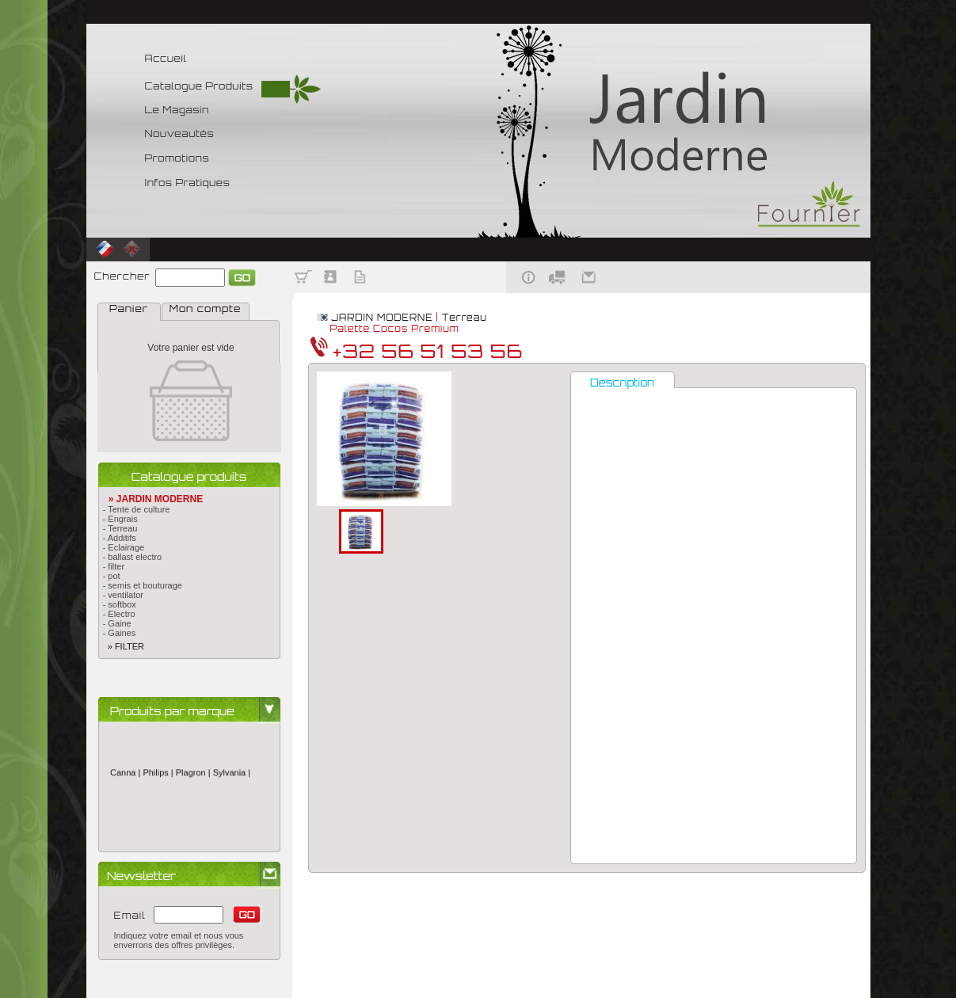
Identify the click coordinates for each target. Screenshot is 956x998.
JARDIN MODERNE (381, 317)
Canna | (126, 775)
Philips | (159, 775)
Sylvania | (231, 775)
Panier (128, 308)
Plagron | (193, 775)
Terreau (464, 317)
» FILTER (121, 646)
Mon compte (205, 308)
